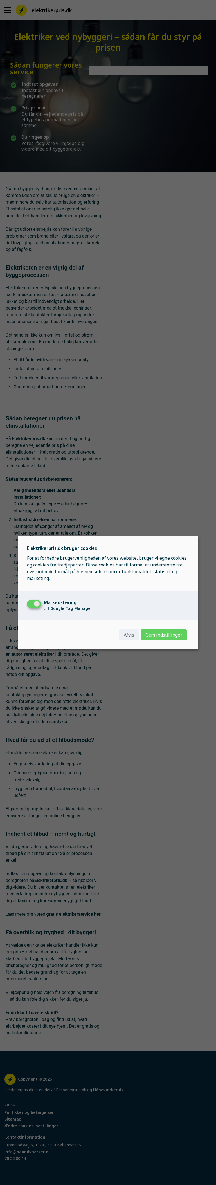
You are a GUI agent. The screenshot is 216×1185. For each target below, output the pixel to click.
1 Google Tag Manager (68, 608)
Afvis (129, 635)
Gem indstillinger (163, 635)
